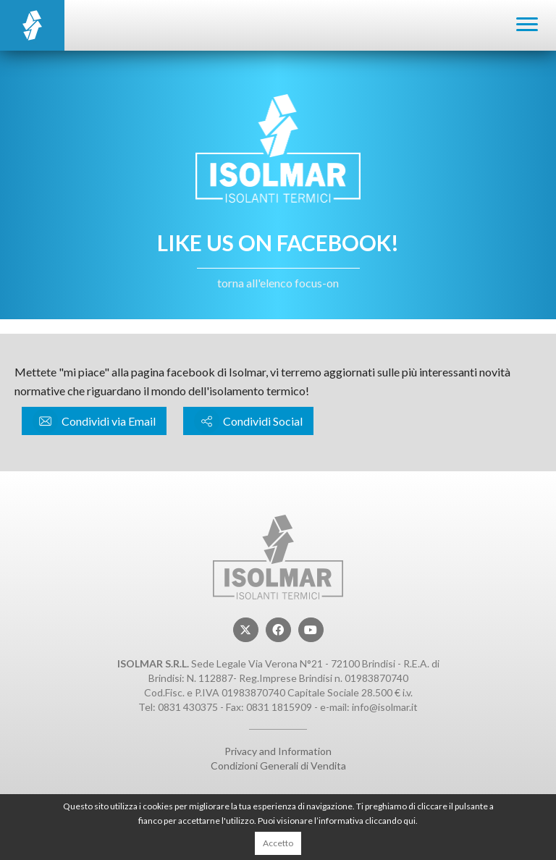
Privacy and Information (278, 751)
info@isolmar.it (385, 707)
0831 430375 (188, 707)
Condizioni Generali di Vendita (278, 765)
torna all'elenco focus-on (278, 283)
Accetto (278, 843)
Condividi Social (248, 421)
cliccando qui (390, 820)
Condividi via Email (94, 421)
